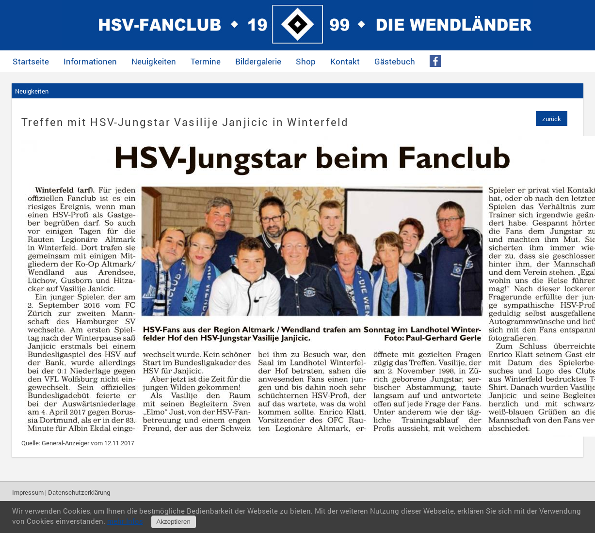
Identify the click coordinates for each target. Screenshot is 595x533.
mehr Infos (125, 521)
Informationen (90, 61)
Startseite (31, 61)
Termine (206, 61)
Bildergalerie (258, 61)
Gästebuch (394, 61)
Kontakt (345, 61)
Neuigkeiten (153, 61)
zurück (551, 118)
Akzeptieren (174, 521)
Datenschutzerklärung (79, 492)
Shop (306, 61)
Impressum (28, 492)
